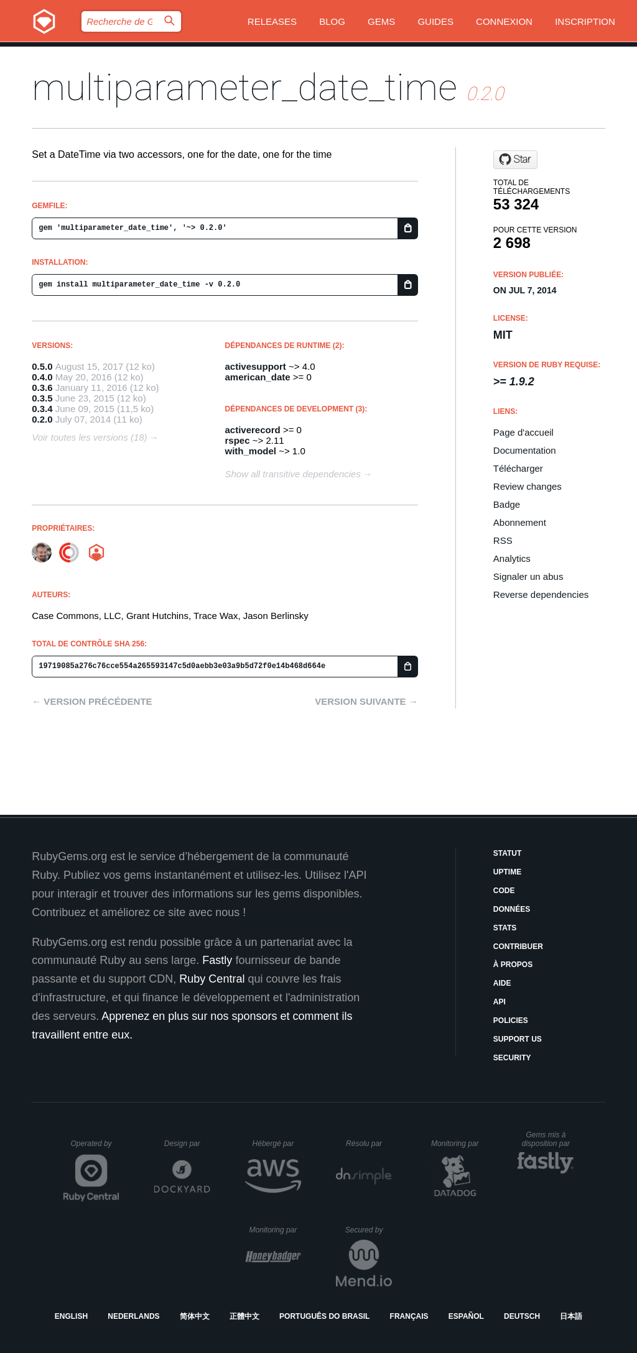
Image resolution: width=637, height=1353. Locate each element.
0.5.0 (42, 366)
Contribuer (518, 946)
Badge (506, 504)
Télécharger (518, 468)
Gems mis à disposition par (548, 1139)
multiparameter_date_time (244, 87)
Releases (272, 21)
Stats (505, 928)
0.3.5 (42, 398)
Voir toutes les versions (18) (89, 437)
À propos (512, 964)
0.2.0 (42, 419)
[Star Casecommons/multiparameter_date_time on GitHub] (515, 159)
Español (466, 1316)
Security (512, 1057)
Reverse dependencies (540, 594)
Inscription (585, 21)
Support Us (517, 1039)
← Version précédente (92, 701)
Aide (502, 983)
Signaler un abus (528, 576)
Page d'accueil (523, 432)
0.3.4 (42, 408)
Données (511, 909)
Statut (507, 853)
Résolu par (369, 1143)
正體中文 (244, 1316)
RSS (503, 540)
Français (409, 1316)
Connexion (504, 21)
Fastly (217, 960)
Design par (187, 1143)
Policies (510, 1020)
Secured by (368, 1230)
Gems (381, 21)
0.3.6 (42, 387)
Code (504, 890)
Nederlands (133, 1316)
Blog (332, 21)
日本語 (571, 1316)
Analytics (512, 558)
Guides (435, 21)
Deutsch (522, 1316)
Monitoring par (457, 1143)
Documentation (524, 450)
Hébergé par (277, 1143)
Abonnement (519, 522)
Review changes (527, 486)
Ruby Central (211, 979)
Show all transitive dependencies (293, 474)
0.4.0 (42, 377)
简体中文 (195, 1316)
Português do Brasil (324, 1316)
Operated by (95, 1148)
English (71, 1316)
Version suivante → (366, 701)
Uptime (507, 872)
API (499, 1002)
